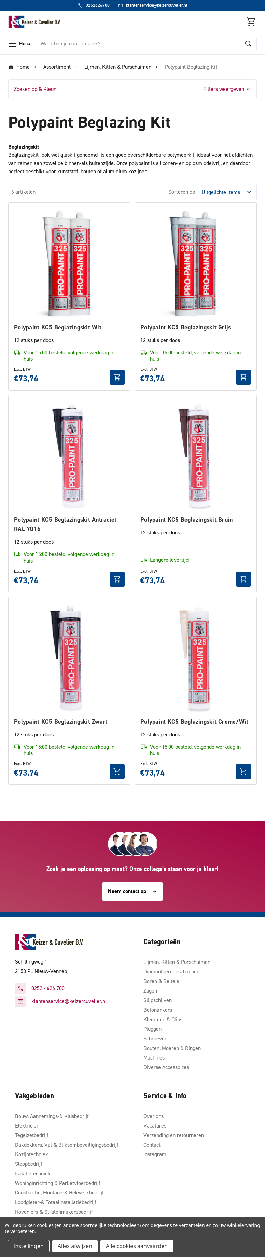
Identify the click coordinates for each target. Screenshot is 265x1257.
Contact (152, 1144)
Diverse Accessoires (166, 1067)
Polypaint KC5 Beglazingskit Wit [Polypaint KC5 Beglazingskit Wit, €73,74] (57, 327)
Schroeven (155, 1038)
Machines (154, 1057)
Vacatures (154, 1125)
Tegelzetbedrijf (31, 1135)
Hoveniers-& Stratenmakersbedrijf (54, 1211)
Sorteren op (181, 191)
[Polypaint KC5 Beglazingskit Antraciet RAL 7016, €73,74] (69, 455)
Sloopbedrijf (28, 1163)
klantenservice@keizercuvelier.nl (69, 1001)
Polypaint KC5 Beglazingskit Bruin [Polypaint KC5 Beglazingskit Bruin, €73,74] (186, 520)
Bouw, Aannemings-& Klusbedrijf (52, 1116)
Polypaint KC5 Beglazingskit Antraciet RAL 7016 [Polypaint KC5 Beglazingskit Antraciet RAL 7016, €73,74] (65, 524)
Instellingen (28, 1246)
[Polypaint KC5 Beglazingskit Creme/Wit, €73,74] (195, 657)
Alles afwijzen (75, 1246)
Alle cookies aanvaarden (137, 1246)
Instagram (154, 1154)
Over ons (153, 1116)
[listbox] (228, 192)
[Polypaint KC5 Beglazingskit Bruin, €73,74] (195, 455)
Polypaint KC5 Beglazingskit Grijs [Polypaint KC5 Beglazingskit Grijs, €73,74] (185, 327)
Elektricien (27, 1125)
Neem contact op (132, 891)
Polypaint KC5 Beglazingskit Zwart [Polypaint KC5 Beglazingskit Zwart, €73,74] (60, 722)
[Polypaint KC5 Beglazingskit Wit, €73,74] (69, 263)
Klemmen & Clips (162, 1019)
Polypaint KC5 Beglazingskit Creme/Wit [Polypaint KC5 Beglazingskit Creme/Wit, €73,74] (194, 722)
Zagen (150, 990)
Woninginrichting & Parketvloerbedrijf (57, 1183)
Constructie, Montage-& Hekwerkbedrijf (59, 1192)
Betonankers (157, 1009)
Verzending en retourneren (173, 1135)
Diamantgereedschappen (171, 971)
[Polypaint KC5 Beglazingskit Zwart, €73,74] (69, 657)
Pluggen (152, 1029)
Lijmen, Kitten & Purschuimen (176, 962)
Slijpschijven (157, 1000)
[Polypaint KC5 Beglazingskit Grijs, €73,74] (195, 263)
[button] (132, 89)
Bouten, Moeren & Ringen (172, 1048)
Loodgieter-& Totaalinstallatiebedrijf (55, 1202)
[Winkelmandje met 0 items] (251, 22)
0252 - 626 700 (48, 988)
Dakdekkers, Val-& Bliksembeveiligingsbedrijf (66, 1144)
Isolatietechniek (33, 1173)
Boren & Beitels (161, 981)
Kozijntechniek (31, 1154)
